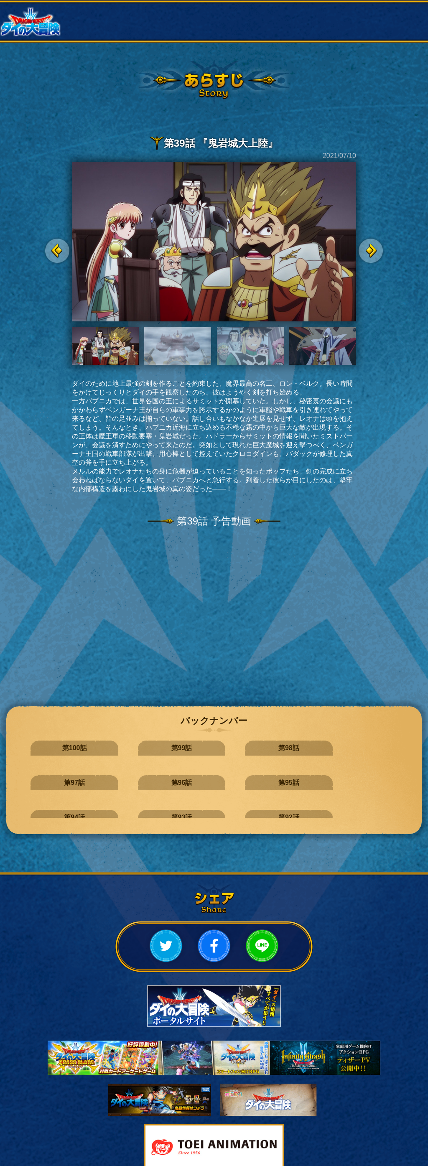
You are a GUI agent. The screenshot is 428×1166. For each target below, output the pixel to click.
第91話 (245, 775)
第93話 (117, 775)
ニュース (107, 12)
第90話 (310, 775)
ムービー (178, 30)
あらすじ (321, 12)
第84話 (310, 803)
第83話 (374, 803)
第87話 (117, 803)
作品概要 (249, 12)
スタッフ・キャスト (107, 30)
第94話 (53, 775)
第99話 (117, 747)
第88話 (53, 803)
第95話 (374, 747)
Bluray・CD (249, 30)
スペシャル (392, 30)
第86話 (181, 803)
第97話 (245, 747)
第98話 (181, 747)
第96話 (310, 747)
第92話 (181, 775)
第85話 (245, 803)
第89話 (374, 775)
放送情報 (178, 12)
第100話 (53, 747)
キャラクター (392, 12)
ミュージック (321, 30)
